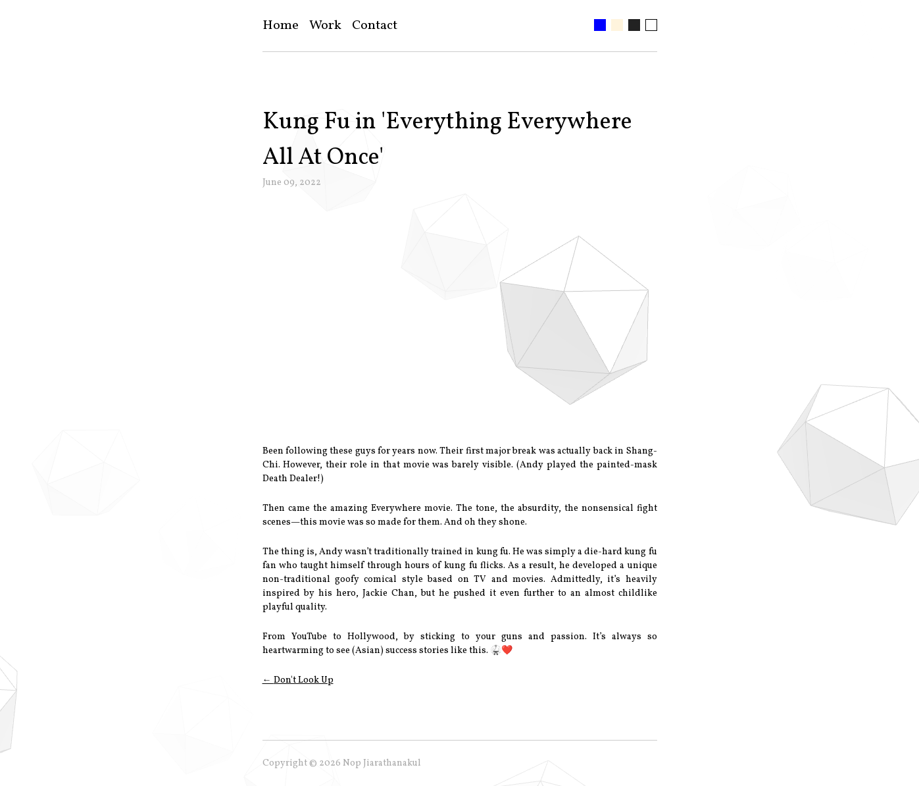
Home (280, 25)
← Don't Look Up (298, 680)
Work (325, 25)
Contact (374, 25)
